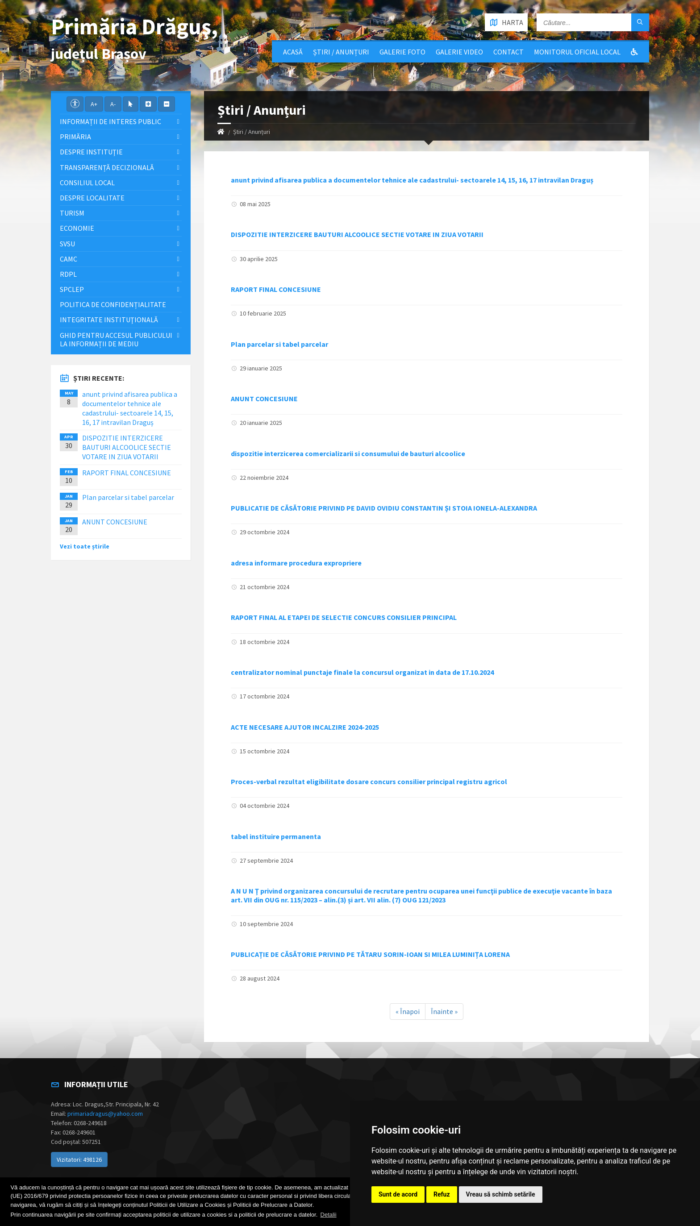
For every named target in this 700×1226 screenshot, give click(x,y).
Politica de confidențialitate (113, 304)
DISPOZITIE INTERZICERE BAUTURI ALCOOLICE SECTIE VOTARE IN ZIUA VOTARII (357, 234)
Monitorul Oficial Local (577, 51)
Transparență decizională (107, 167)
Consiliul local (87, 182)
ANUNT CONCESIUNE (264, 398)
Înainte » (444, 1011)
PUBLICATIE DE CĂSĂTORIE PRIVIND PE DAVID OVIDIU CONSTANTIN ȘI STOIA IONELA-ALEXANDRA (384, 507)
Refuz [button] (441, 1194)
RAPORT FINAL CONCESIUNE (276, 289)
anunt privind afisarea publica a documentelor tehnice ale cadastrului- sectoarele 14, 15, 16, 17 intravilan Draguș (412, 179)
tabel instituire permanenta (276, 836)
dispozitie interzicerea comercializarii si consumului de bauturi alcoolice (348, 453)
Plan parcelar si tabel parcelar (279, 344)
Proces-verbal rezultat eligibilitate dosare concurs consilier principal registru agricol (369, 781)
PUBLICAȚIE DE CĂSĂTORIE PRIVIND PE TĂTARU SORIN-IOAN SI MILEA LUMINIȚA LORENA (370, 954)
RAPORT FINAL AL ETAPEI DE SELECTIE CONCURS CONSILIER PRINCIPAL (344, 617)
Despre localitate (92, 197)
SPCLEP (72, 289)
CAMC (68, 258)
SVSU (67, 243)
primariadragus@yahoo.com (105, 1114)
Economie (77, 228)
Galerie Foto (402, 51)
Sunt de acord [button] (398, 1194)
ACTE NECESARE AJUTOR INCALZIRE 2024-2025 (305, 727)
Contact (508, 51)
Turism (72, 212)
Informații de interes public (110, 121)
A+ (94, 104)
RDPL (68, 274)
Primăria (75, 136)
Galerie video (459, 51)
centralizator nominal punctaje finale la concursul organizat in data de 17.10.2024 (362, 672)
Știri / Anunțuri (341, 51)
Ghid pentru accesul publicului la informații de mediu (116, 339)
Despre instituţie (91, 151)
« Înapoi (408, 1011)
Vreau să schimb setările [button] (500, 1194)
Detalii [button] (329, 1214)
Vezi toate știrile (84, 546)
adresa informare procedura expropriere (296, 562)
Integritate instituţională (109, 319)
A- (113, 104)
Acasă (293, 51)
